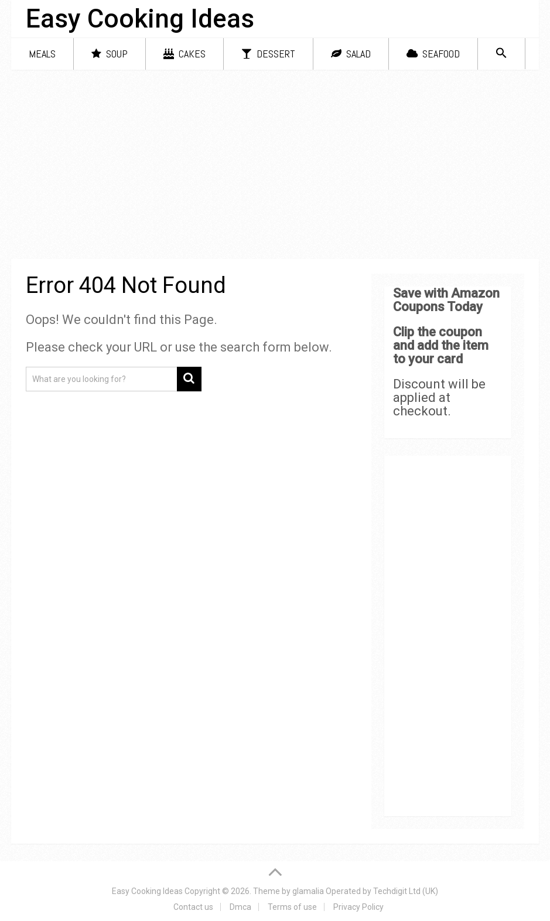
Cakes (184, 53)
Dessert (268, 53)
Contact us (193, 907)
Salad (351, 53)
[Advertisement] (275, 166)
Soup (109, 53)
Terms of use (292, 907)
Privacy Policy (358, 907)
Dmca (240, 907)
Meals (42, 53)
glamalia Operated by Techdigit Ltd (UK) (365, 891)
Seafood (433, 53)
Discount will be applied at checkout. (439, 397)
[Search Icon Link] (501, 53)
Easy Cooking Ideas (140, 19)
